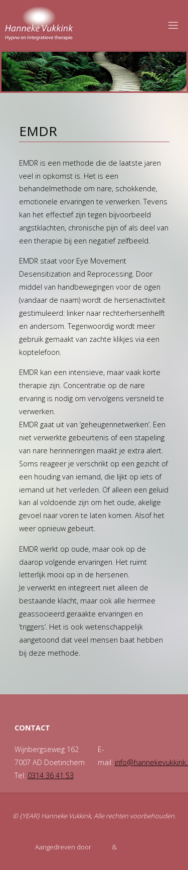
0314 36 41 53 (51, 775)
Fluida (100, 846)
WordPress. (135, 846)
